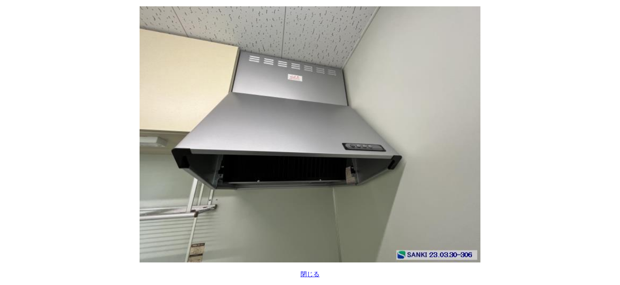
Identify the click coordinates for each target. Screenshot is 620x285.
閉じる (310, 274)
